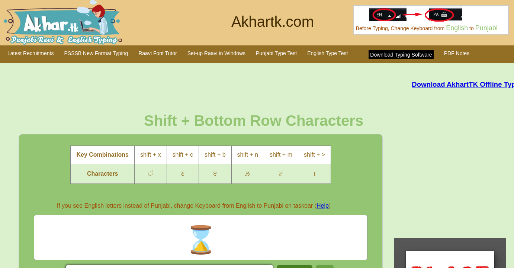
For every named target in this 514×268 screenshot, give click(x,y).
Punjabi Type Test (276, 53)
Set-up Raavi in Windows (216, 53)
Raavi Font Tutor (157, 53)
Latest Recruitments (30, 53)
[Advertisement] (452, 178)
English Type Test (327, 53)
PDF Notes (456, 53)
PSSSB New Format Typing (96, 53)
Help (323, 205)
